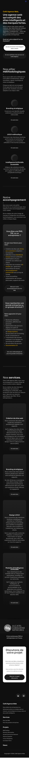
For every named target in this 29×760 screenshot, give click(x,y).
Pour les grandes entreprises (11, 724)
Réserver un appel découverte (14, 679)
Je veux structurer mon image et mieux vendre (14, 47)
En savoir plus (14, 120)
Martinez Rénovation (8, 734)
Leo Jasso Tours (7, 743)
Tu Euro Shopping (7, 740)
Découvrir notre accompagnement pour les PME (14, 288)
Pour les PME (6, 722)
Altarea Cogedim (7, 738)
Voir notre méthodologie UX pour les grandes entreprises (14, 352)
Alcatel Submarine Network (10, 736)
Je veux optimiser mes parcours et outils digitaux (14, 55)
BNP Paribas (6, 732)
